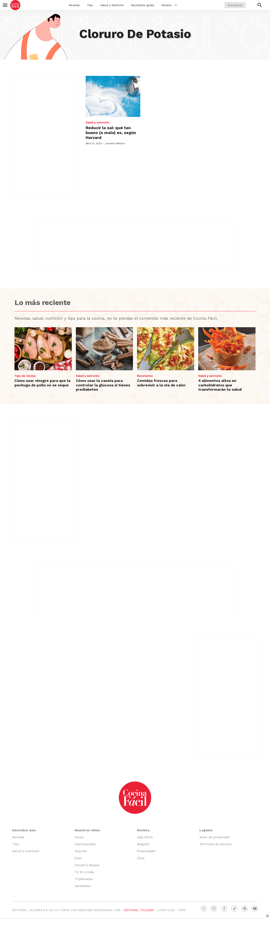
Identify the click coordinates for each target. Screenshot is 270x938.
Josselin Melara (115, 143)
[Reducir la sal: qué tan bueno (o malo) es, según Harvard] (113, 96)
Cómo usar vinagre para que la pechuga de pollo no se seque (42, 382)
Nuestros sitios (87, 830)
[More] (176, 5)
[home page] (15, 5)
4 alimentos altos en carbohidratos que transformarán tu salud (220, 384)
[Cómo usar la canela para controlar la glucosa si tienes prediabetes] (104, 348)
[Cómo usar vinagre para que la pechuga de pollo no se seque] (43, 348)
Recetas (74, 5)
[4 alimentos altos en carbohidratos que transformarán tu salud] (226, 348)
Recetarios (145, 375)
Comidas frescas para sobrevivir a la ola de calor (161, 382)
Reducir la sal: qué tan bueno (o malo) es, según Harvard (111, 132)
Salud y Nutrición (112, 5)
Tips (90, 5)
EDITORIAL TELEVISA (139, 910)
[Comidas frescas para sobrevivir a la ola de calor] (165, 348)
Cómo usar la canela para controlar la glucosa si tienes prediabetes (103, 384)
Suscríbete (235, 5)
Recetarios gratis (142, 5)
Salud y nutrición (97, 122)
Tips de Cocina (24, 375)
